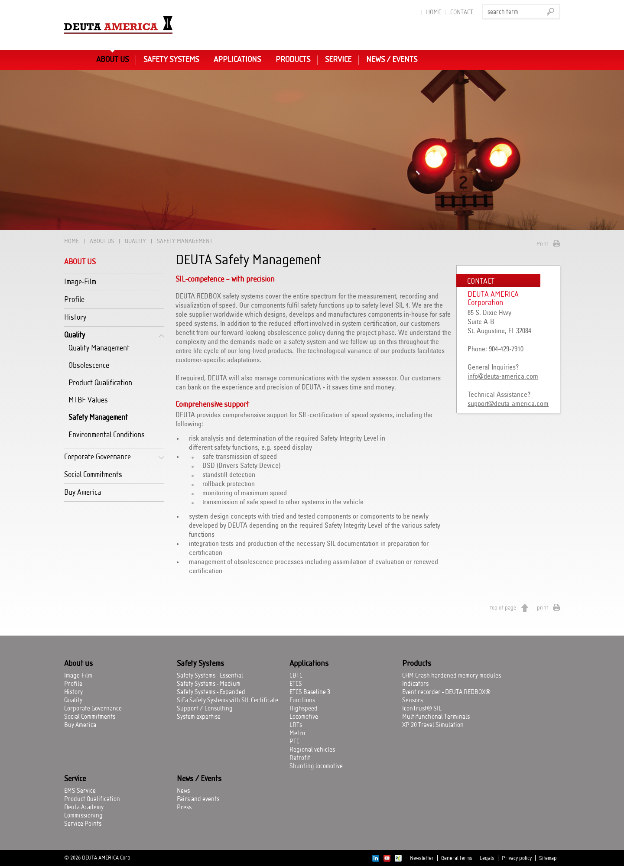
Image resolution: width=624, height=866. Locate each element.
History (75, 317)
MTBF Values (88, 400)
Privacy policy (517, 858)
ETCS (295, 684)
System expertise (199, 717)
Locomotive (303, 717)
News (183, 791)
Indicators (415, 684)
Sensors (412, 700)
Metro (297, 733)
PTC (294, 741)
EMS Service (80, 791)
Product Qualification (100, 383)
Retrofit (299, 758)
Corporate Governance (97, 457)
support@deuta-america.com (508, 403)
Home (433, 12)
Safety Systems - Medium (208, 684)
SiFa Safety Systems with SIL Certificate (227, 700)
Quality (135, 241)
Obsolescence (88, 365)
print (542, 608)
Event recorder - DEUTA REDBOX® (446, 692)
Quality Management (99, 348)
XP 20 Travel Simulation (433, 725)
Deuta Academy (84, 807)
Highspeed (303, 708)
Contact (461, 12)
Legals (487, 858)
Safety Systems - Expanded (211, 692)
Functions (302, 700)
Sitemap (548, 858)
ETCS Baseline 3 (309, 692)
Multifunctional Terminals (436, 717)
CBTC (295, 675)
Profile (74, 299)
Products (293, 59)
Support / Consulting (205, 708)
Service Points (82, 824)
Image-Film (80, 282)
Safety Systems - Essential (210, 675)
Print (542, 244)
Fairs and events (198, 799)
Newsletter (422, 858)
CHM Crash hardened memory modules (451, 675)
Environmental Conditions (106, 435)
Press (184, 807)
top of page (503, 608)
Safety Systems (171, 59)
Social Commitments (93, 474)
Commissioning (83, 815)
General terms (456, 858)
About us (112, 59)
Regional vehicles (312, 749)
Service (338, 59)
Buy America (82, 492)
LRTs (295, 725)
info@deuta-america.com (503, 376)
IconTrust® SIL (422, 708)
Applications (237, 59)
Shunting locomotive (316, 766)
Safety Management (98, 417)
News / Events (391, 59)
